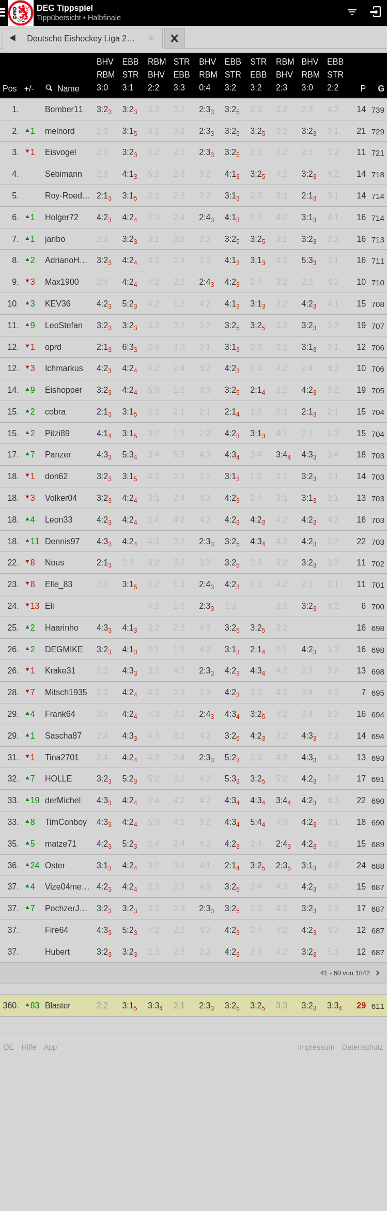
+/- (29, 88)
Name (62, 88)
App (50, 1047)
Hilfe (29, 1047)
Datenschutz (362, 1047)
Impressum (316, 1047)
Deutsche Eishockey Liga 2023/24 (84, 38)
